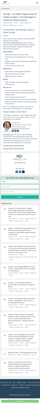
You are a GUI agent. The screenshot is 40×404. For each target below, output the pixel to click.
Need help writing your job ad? (20, 388)
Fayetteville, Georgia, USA (14, 257)
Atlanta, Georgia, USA (25, 22)
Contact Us (14, 385)
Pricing (21, 385)
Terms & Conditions (34, 382)
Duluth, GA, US (26, 354)
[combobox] (20, 181)
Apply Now (20, 401)
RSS (14, 382)
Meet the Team (21, 382)
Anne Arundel (11, 354)
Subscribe (20, 197)
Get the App (3, 382)
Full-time (16, 22)
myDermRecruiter (7, 22)
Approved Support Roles (32, 385)
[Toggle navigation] (37, 2)
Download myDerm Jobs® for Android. (14, 148)
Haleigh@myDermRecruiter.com (21, 128)
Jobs (10, 382)
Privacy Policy (5, 385)
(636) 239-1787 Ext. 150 (18, 126)
